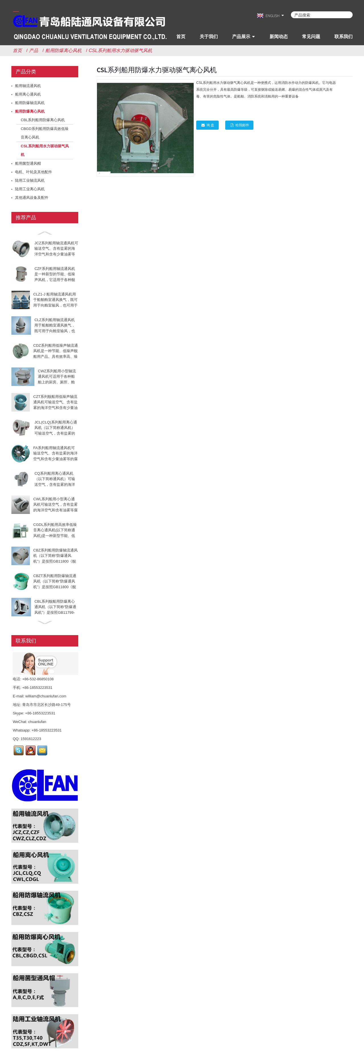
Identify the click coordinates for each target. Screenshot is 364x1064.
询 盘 (210, 125)
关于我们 (209, 36)
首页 (180, 36)
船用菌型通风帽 (28, 163)
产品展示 (241, 36)
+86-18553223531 (40, 713)
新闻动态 (279, 36)
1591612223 (30, 739)
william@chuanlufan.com (45, 696)
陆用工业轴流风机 (30, 180)
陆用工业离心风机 (30, 189)
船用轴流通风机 (28, 86)
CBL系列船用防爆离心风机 (43, 120)
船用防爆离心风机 (63, 50)
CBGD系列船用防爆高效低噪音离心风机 (45, 133)
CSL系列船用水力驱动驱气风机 (120, 50)
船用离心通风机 (28, 94)
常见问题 (311, 36)
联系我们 (343, 36)
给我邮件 (242, 125)
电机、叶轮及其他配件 (33, 172)
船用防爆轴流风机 (30, 103)
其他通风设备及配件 (31, 197)
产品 (33, 50)
